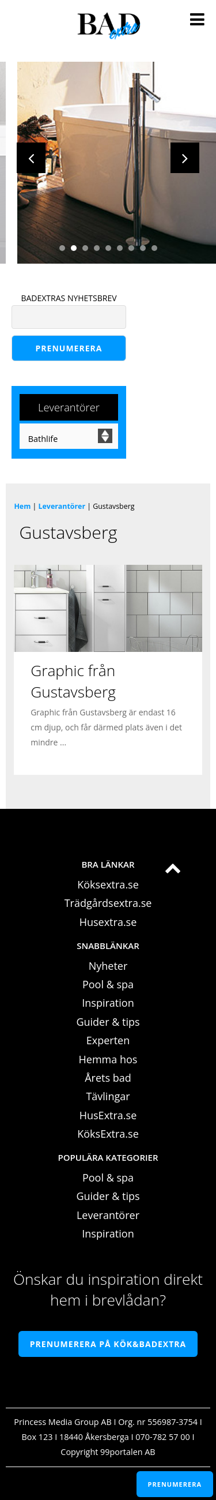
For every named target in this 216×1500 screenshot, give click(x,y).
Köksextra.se (108, 884)
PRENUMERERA (175, 1484)
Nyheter (108, 966)
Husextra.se (108, 922)
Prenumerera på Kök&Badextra (108, 1343)
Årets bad (108, 1078)
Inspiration (108, 1003)
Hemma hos (108, 1059)
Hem (22, 506)
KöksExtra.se (108, 1134)
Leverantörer (69, 407)
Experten (108, 1040)
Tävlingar (108, 1096)
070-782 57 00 (162, 1436)
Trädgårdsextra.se (108, 903)
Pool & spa (108, 984)
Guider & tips (107, 1022)
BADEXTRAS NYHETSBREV (68, 297)
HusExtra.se (108, 1115)
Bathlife (43, 438)
